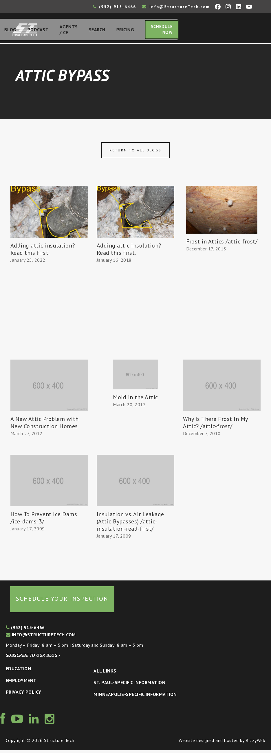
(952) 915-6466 (114, 6)
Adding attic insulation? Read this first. (42, 252)
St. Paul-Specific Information (129, 685)
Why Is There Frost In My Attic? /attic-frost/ (215, 425)
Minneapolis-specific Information (135, 697)
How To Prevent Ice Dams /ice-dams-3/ (43, 521)
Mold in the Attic (135, 400)
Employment (21, 683)
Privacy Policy (23, 695)
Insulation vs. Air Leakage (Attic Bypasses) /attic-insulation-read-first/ (130, 525)
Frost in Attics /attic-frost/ (222, 244)
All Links (105, 674)
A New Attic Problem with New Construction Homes (44, 425)
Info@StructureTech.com (176, 6)
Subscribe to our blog (33, 658)
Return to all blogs (135, 153)
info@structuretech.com (41, 638)
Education (18, 672)
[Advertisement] (49, 323)
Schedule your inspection (62, 602)
